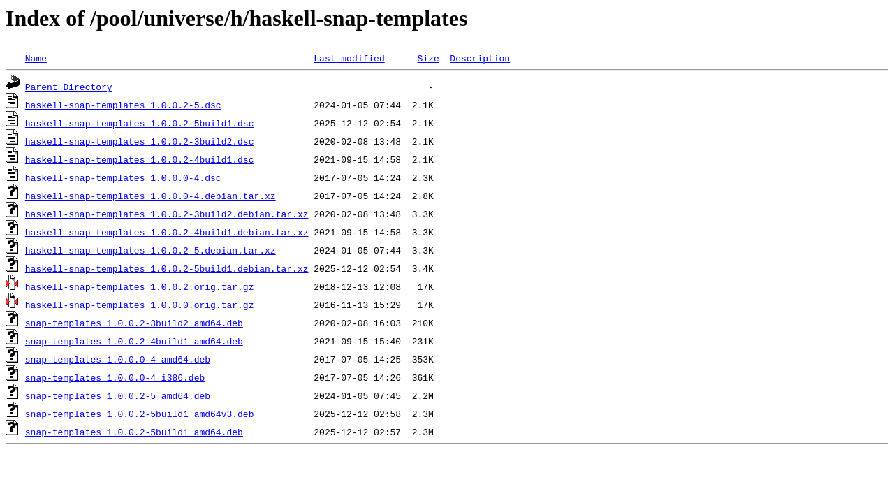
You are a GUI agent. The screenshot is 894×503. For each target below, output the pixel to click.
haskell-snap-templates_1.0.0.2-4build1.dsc (139, 159)
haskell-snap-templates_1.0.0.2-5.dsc (123, 105)
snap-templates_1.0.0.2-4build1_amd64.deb (134, 341)
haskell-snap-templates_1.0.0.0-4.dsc (123, 177)
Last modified (349, 58)
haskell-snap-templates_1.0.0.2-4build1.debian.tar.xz (167, 232)
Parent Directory (68, 86)
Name (36, 58)
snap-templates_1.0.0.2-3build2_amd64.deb (134, 322)
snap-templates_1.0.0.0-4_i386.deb (115, 377)
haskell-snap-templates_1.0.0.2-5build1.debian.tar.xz (167, 268)
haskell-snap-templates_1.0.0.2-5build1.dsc (139, 123)
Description (480, 58)
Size (428, 58)
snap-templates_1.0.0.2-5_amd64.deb (117, 395)
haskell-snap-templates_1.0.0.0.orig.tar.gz (139, 304)
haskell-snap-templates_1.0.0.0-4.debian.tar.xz (150, 195)
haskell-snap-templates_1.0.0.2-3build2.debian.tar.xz (167, 213)
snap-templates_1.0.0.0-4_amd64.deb (117, 359)
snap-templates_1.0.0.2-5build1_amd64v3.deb (139, 413)
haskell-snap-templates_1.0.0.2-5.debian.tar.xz (150, 250)
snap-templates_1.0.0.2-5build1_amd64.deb (134, 431)
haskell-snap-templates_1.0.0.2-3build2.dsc (139, 141)
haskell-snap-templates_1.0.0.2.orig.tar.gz (139, 286)
